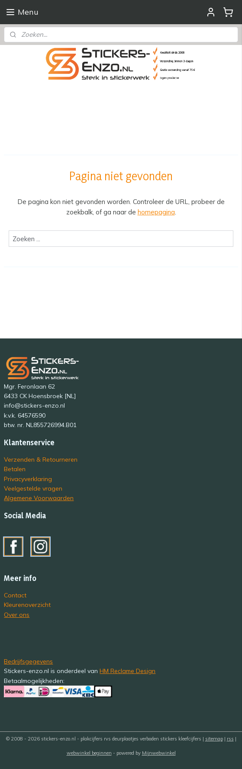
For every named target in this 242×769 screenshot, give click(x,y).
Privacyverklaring (28, 478)
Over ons (16, 614)
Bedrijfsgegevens (28, 661)
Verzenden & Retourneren (40, 459)
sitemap (214, 739)
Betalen (15, 468)
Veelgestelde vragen (33, 488)
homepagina (156, 212)
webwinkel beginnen (89, 753)
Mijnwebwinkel (159, 753)
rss (230, 739)
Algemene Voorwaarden (39, 497)
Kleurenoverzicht (27, 604)
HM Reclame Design (127, 670)
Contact (15, 595)
